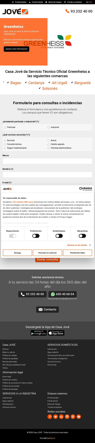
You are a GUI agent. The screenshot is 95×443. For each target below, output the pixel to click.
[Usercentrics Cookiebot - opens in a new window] (81, 189)
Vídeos (5, 368)
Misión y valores (9, 352)
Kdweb (52, 438)
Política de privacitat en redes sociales (18, 383)
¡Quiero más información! (17, 49)
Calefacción (52, 349)
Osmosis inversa (54, 362)
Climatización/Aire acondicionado (61, 355)
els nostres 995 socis (23, 202)
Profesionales (20, 2)
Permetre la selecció (47, 253)
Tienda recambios (74, 2)
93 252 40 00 (81, 11)
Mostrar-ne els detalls (77, 245)
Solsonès (49, 88)
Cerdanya (36, 83)
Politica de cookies (10, 380)
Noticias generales (10, 362)
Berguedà (83, 83)
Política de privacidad (11, 386)
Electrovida (52, 365)
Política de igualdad (10, 359)
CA (87, 2)
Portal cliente (37, 2)
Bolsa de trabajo (55, 2)
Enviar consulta (47, 259)
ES (91, 2)
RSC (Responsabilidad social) (14, 365)
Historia (6, 349)
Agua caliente (53, 352)
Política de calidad (10, 355)
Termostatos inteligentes (57, 359)
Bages (15, 83)
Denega (17, 253)
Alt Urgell (59, 83)
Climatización (8, 404)
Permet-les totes (77, 253)
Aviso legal (7, 377)
